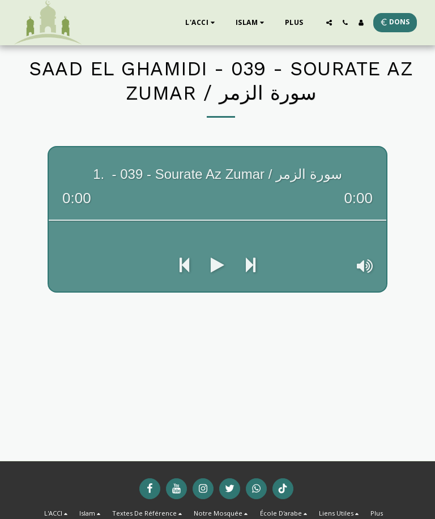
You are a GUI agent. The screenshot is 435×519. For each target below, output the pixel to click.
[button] (201, 22)
